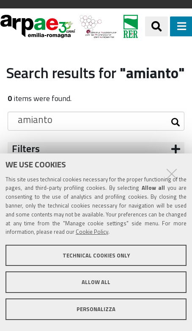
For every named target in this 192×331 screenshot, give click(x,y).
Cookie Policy (92, 231)
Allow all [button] (96, 282)
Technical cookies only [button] (96, 255)
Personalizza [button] (96, 309)
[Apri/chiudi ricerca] (156, 26)
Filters (26, 148)
